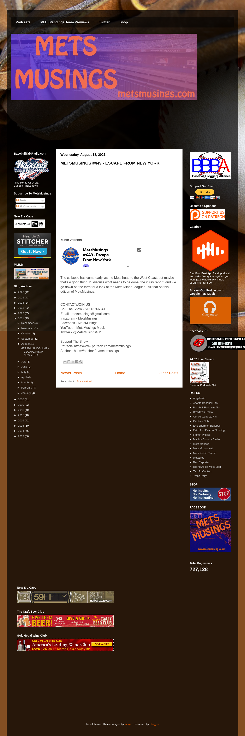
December (28, 322)
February (27, 387)
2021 (21, 318)
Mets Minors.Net (203, 448)
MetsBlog (198, 457)
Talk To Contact (202, 471)
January (26, 393)
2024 (21, 302)
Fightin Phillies (201, 434)
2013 (21, 436)
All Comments (26, 206)
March (25, 382)
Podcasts (23, 22)
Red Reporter (201, 462)
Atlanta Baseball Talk (205, 402)
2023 (21, 307)
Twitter (104, 22)
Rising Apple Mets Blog (207, 466)
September (28, 338)
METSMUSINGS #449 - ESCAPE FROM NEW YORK (110, 163)
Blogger (154, 724)
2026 (21, 292)
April (24, 377)
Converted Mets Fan (205, 416)
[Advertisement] (79, 687)
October (26, 333)
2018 (21, 410)
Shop (124, 22)
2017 (21, 415)
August (25, 343)
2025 (21, 297)
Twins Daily (200, 475)
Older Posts (168, 373)
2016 (21, 420)
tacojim (129, 724)
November (28, 328)
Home (120, 373)
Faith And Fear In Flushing (209, 430)
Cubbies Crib (201, 421)
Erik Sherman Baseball (206, 425)
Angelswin (199, 398)
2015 (21, 425)
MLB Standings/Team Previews (64, 22)
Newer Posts (71, 373)
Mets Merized (201, 443)
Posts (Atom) (84, 381)
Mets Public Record (204, 453)
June (24, 366)
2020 (21, 399)
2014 (21, 430)
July (24, 361)
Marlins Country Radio (206, 439)
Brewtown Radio (203, 412)
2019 (21, 404)
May (24, 371)
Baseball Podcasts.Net (206, 407)
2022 (21, 313)
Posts (21, 200)
